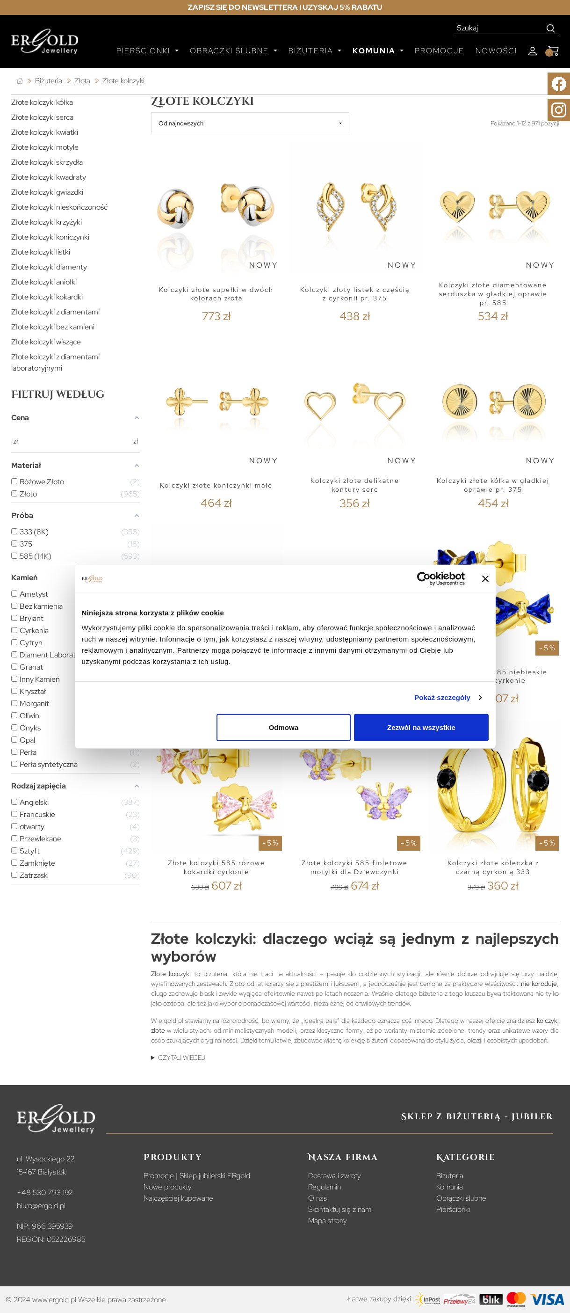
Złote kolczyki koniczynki (50, 237)
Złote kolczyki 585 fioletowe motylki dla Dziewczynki (355, 867)
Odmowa (283, 727)
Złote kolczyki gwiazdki (47, 192)
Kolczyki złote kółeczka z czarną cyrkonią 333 (493, 867)
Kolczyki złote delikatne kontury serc (354, 485)
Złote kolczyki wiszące (46, 342)
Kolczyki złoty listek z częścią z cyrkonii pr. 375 (355, 294)
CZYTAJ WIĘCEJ (181, 1057)
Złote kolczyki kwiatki (44, 132)
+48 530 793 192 (45, 1192)
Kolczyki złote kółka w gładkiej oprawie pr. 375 (493, 485)
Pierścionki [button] (144, 51)
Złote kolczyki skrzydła (47, 162)
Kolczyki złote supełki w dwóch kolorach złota (216, 294)
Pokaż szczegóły (442, 697)
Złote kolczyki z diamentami (55, 312)
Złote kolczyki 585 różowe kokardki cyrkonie (216, 867)
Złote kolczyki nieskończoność (59, 207)
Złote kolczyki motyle (45, 147)
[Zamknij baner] (485, 579)
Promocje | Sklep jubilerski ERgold (197, 1176)
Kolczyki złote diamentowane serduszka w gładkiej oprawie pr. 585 (493, 293)
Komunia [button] (375, 51)
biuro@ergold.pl (41, 1206)
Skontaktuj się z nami (340, 1209)
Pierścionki (453, 1209)
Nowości (496, 51)
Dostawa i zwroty (334, 1176)
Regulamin (324, 1187)
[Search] (551, 28)
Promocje (439, 51)
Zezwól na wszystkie (421, 727)
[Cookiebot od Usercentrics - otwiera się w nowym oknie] (424, 579)
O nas (317, 1198)
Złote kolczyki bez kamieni (52, 327)
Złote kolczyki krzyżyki (46, 222)
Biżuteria (449, 1176)
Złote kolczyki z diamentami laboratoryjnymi (55, 362)
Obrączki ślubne (461, 1198)
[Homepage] (44, 45)
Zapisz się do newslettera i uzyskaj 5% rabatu (285, 7)
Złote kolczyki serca (42, 117)
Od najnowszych (181, 123)
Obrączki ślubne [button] (231, 51)
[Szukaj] (498, 28)
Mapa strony (327, 1220)
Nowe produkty (168, 1187)
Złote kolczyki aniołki (44, 282)
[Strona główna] (20, 81)
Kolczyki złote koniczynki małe (216, 485)
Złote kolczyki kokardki (47, 297)
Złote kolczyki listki (40, 252)
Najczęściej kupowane (178, 1198)
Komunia (449, 1187)
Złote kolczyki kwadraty (48, 177)
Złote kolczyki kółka (42, 102)
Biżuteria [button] (312, 51)
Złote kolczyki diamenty (49, 267)
